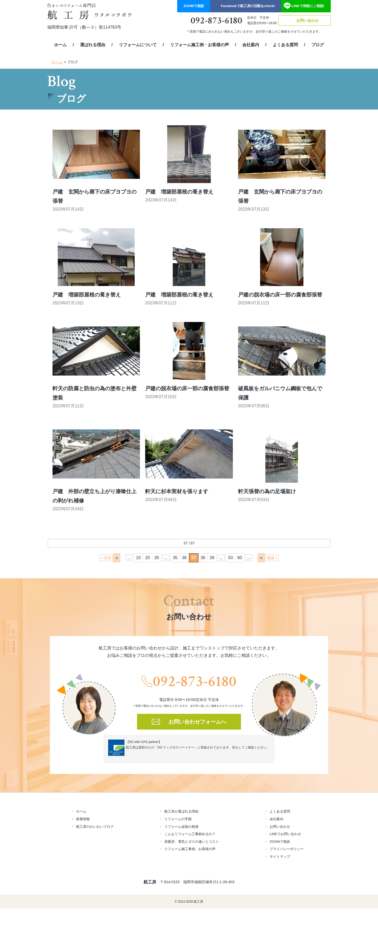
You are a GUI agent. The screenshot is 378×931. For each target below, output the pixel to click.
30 (156, 557)
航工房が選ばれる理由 (181, 811)
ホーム (60, 45)
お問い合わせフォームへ (197, 722)
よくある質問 (285, 45)
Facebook (248, 6)
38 (203, 557)
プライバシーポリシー (287, 849)
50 (230, 557)
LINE (308, 6)
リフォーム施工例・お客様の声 (199, 45)
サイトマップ (280, 857)
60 (239, 557)
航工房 (150, 882)
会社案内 (250, 45)
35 (175, 557)
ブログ (317, 45)
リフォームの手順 (178, 819)
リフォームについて (138, 45)
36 (184, 557)
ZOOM (193, 6)
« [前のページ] (117, 557)
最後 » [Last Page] (272, 558)
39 (212, 557)
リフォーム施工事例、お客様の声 (190, 849)
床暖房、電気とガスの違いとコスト (191, 842)
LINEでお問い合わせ (285, 834)
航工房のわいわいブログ (95, 827)
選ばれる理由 (92, 45)
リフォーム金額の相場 (181, 827)
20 (147, 557)
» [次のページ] (261, 557)
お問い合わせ (307, 20)
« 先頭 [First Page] (106, 558)
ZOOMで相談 (280, 842)
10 (138, 557)
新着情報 (83, 819)
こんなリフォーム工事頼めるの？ (190, 834)
